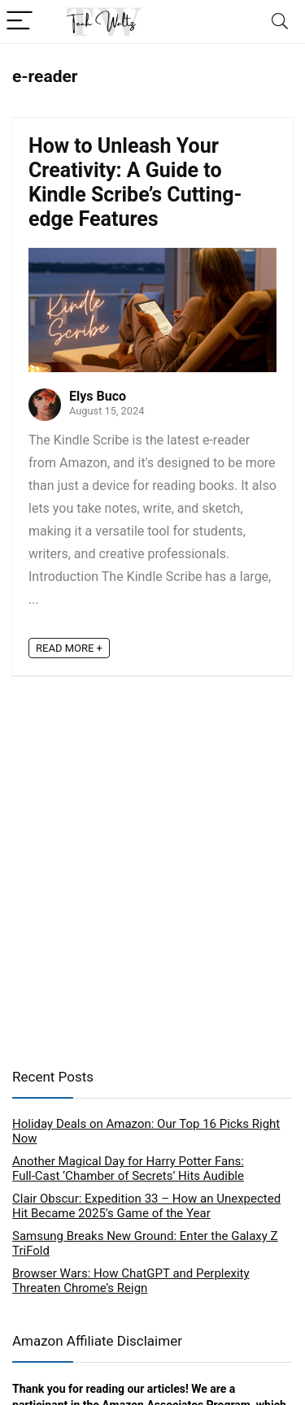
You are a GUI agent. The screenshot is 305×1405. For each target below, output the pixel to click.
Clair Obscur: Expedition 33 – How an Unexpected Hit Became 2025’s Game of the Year (146, 1206)
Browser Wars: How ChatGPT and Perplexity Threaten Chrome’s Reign (131, 1280)
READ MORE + (69, 648)
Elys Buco (97, 396)
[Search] (279, 21)
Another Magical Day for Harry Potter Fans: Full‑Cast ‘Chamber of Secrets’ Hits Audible (128, 1168)
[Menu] (19, 21)
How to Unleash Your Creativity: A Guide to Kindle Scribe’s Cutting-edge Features (135, 182)
